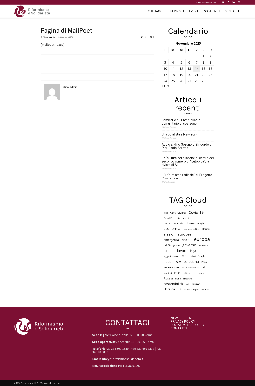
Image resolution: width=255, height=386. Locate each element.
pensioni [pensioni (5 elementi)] (168, 273)
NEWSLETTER (181, 318)
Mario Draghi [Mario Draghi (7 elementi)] (198, 256)
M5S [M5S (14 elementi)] (184, 256)
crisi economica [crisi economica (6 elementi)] (183, 218)
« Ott (165, 86)
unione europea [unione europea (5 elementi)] (191, 289)
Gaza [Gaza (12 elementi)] (167, 245)
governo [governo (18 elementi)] (189, 245)
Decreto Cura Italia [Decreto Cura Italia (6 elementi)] (173, 223)
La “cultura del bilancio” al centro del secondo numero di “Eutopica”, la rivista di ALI (188, 161)
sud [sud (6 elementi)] (187, 284)
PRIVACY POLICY (183, 321)
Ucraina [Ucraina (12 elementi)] (169, 289)
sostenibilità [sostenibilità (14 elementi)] (173, 283)
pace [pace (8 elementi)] (178, 262)
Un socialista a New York (179, 134)
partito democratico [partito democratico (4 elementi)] (190, 267)
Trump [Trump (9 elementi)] (196, 284)
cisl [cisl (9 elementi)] (166, 212)
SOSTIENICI (212, 11)
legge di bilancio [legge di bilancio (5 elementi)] (171, 256)
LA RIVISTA (177, 11)
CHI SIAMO (156, 11)
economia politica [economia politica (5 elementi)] (191, 229)
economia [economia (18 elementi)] (172, 228)
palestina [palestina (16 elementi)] (191, 261)
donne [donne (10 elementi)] (190, 223)
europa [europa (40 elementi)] (202, 239)
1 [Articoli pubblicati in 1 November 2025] (203, 56)
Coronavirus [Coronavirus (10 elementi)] (178, 212)
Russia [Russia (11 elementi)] (168, 278)
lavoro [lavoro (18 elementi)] (182, 250)
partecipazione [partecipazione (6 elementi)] (171, 267)
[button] (223, 2)
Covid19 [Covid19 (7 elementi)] (168, 218)
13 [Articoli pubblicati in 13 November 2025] (189, 68)
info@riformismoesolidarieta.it (122, 359)
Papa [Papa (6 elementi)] (204, 262)
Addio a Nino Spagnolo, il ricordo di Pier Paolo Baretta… (187, 146)
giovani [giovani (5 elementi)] (176, 245)
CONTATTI (232, 11)
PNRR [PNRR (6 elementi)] (177, 273)
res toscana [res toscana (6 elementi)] (198, 273)
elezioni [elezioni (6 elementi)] (206, 228)
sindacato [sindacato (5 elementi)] (187, 278)
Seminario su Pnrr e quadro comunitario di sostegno (181, 121)
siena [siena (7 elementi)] (178, 278)
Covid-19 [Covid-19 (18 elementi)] (196, 212)
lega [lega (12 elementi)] (193, 251)
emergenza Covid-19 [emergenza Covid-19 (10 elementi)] (177, 240)
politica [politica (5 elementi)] (186, 273)
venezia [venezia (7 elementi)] (205, 289)
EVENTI (194, 11)
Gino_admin (49, 37)
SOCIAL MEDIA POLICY (187, 325)
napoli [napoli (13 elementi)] (168, 261)
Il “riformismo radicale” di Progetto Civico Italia (187, 176)
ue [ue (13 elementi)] (179, 289)
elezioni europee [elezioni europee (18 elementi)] (178, 234)
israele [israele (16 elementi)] (169, 250)
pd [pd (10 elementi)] (203, 267)
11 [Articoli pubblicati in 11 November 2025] (173, 68)
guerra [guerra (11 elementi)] (203, 245)
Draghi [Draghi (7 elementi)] (200, 223)
